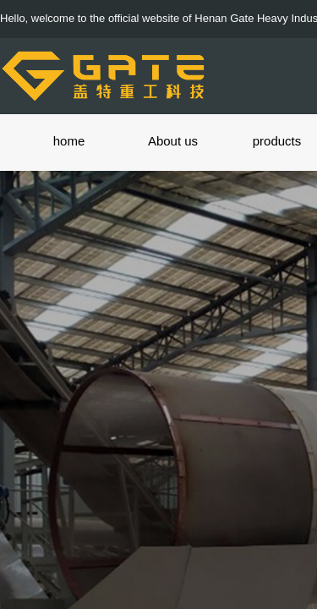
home (69, 141)
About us (173, 141)
